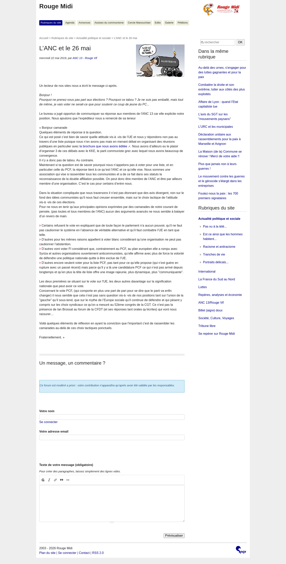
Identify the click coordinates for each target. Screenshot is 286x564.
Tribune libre (206, 326)
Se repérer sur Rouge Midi (216, 333)
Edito (158, 22)
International (206, 271)
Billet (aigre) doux (210, 310)
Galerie (169, 22)
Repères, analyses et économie (220, 294)
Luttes (202, 287)
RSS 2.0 (98, 552)
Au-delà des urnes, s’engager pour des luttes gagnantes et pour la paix (222, 72)
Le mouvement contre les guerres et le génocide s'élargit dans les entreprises (221, 181)
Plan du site (47, 552)
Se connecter (48, 422)
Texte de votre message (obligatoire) (66, 465)
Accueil (43, 38)
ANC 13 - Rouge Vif (84, 58)
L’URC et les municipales (215, 126)
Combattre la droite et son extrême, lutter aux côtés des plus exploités (221, 89)
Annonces (84, 22)
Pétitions (183, 22)
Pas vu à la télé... (215, 226)
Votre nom (46, 411)
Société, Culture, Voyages (216, 318)
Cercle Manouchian (139, 22)
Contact (84, 552)
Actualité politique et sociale (93, 38)
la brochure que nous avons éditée (103, 146)
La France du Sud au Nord (216, 279)
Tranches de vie (214, 254)
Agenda (69, 22)
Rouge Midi (56, 6)
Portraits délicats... (216, 262)
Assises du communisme (109, 22)
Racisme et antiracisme (219, 246)
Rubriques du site (51, 22)
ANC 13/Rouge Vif (211, 302)
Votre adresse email (53, 431)
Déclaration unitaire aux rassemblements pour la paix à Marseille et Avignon (219, 139)
